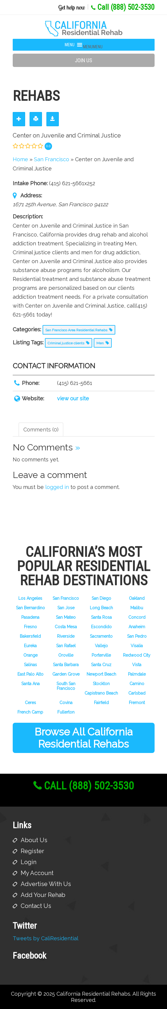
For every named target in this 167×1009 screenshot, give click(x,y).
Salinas (30, 664)
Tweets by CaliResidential (45, 938)
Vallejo (101, 645)
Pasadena (30, 617)
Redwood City (136, 655)
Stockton (101, 683)
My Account (37, 873)
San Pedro (137, 636)
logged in (57, 487)
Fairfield (101, 702)
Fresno (30, 626)
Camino (136, 683)
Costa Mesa (66, 626)
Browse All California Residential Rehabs (84, 738)
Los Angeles (30, 598)
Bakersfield (30, 636)
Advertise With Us (46, 884)
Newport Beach (101, 674)
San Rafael (66, 645)
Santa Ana (30, 683)
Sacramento (101, 636)
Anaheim (137, 626)
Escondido (101, 626)
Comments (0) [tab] (41, 429)
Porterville (101, 655)
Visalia (137, 645)
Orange (30, 655)
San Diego (101, 598)
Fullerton (65, 712)
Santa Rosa (101, 617)
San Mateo (66, 617)
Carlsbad (136, 693)
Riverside (65, 636)
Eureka (30, 645)
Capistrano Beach (101, 693)
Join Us (83, 60)
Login (28, 862)
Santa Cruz (101, 664)
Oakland (137, 598)
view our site (73, 398)
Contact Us (36, 905)
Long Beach (101, 607)
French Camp (30, 712)
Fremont (137, 702)
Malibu (136, 607)
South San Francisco (65, 686)
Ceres (30, 702)
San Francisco (66, 598)
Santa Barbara (66, 664)
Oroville (65, 655)
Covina (65, 702)
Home (20, 159)
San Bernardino (30, 607)
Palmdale (137, 674)
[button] (93, 46)
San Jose (65, 607)
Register (32, 851)
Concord (136, 617)
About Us (34, 840)
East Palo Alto (30, 674)
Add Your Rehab (43, 894)
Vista (136, 664)
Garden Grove (66, 674)
